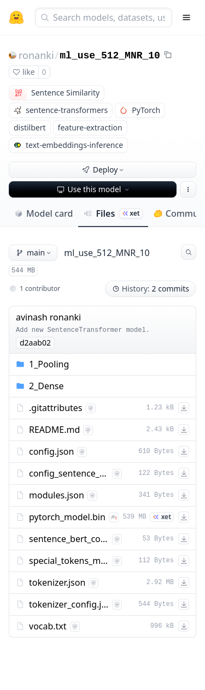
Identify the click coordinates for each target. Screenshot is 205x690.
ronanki (36, 55)
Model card (43, 213)
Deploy (104, 169)
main (34, 252)
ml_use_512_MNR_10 (110, 55)
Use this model (94, 189)
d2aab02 (35, 342)
